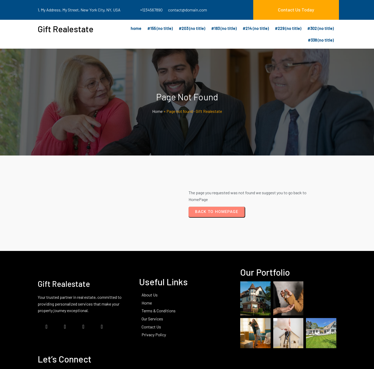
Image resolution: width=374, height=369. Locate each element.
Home (157, 111)
